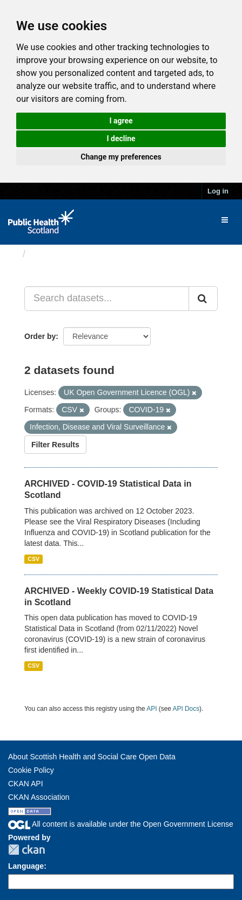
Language (26, 866)
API (151, 708)
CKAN (26, 849)
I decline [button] (120, 138)
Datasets (51, 253)
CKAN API (25, 783)
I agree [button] (120, 120)
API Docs (186, 708)
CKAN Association (39, 797)
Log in (217, 191)
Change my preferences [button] (120, 157)
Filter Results (55, 444)
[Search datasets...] (106, 298)
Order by (40, 336)
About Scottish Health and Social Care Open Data (92, 756)
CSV (33, 559)
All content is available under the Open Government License (120, 824)
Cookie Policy (31, 770)
